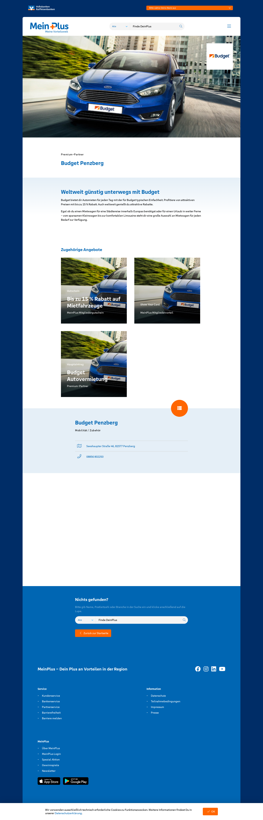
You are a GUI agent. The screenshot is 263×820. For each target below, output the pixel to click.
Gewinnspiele (50, 765)
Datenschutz (158, 695)
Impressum (157, 707)
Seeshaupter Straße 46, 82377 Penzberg (110, 446)
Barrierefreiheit (51, 712)
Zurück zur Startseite (93, 633)
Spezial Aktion (51, 759)
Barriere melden (52, 718)
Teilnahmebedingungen (165, 701)
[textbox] (189, 8)
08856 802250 (94, 456)
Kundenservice (51, 695)
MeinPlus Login (51, 754)
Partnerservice (51, 707)
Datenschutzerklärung (68, 813)
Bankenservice (51, 701)
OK (210, 811)
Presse (155, 712)
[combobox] (189, 8)
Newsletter (48, 771)
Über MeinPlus (51, 748)
